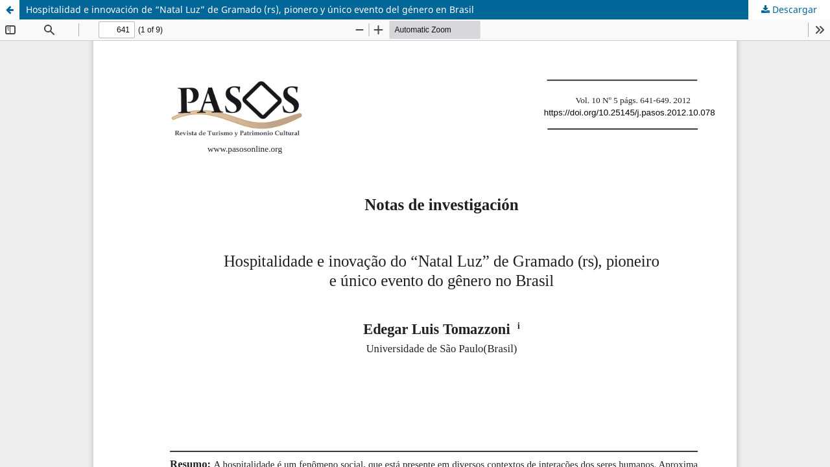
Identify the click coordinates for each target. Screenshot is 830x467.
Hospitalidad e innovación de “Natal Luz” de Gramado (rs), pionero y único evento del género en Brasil (250, 9)
